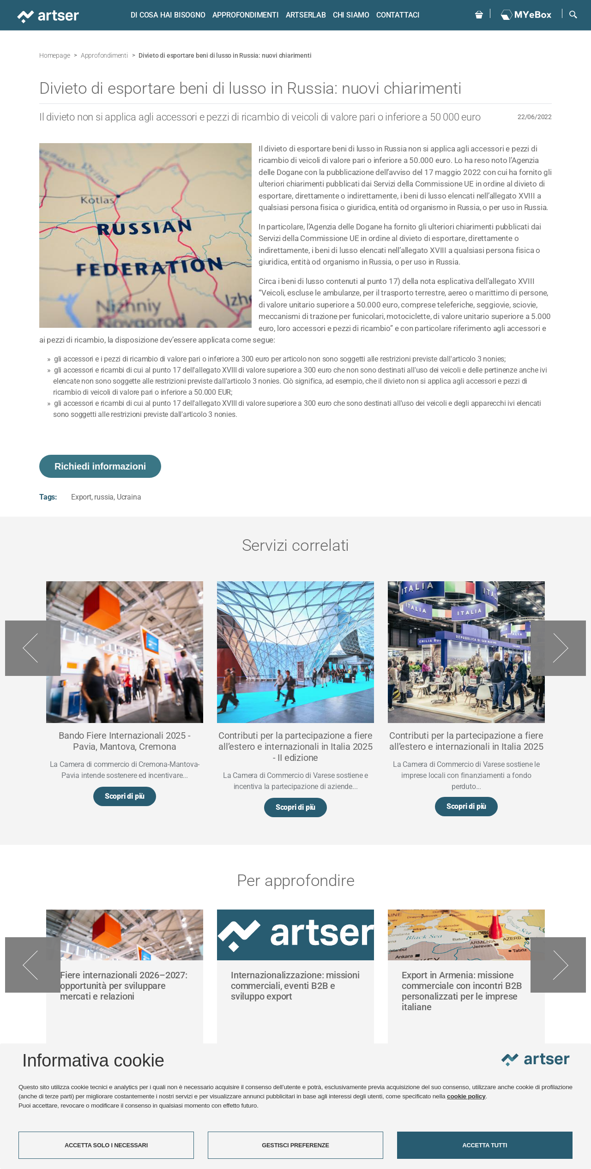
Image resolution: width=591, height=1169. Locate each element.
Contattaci (393, 15)
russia (104, 497)
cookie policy (466, 1096)
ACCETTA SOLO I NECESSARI (106, 1145)
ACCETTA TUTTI (485, 1145)
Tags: (48, 497)
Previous (32, 648)
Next (558, 648)
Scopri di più (124, 798)
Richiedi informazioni (100, 466)
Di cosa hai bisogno (163, 15)
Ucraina (129, 497)
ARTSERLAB (301, 15)
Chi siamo (346, 15)
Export (81, 497)
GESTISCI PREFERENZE (295, 1145)
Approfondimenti (241, 15)
